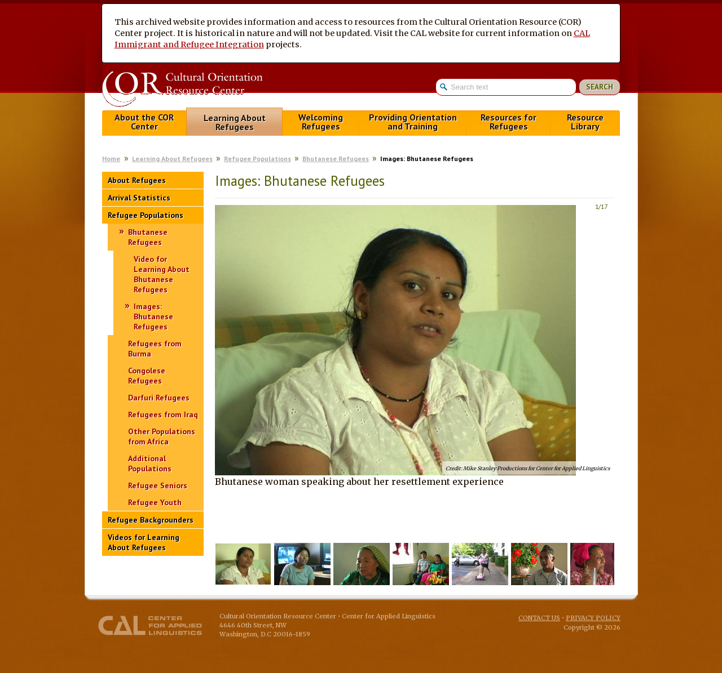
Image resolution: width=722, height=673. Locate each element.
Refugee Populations (257, 158)
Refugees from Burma (155, 348)
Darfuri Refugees (159, 398)
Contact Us (539, 618)
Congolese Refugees (146, 376)
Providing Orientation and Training (413, 122)
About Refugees (137, 180)
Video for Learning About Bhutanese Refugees (162, 274)
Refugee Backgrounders (150, 520)
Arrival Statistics (139, 198)
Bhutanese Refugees (335, 158)
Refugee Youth (155, 502)
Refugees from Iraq (163, 414)
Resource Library (585, 122)
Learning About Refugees (235, 122)
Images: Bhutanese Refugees (153, 316)
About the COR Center (144, 122)
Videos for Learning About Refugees (143, 542)
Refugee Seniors (157, 485)
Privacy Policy (593, 618)
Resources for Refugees (508, 122)
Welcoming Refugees (320, 122)
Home (111, 158)
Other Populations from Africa (161, 436)
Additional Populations (149, 463)
